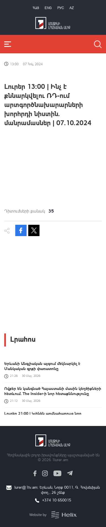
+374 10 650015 (56, 499)
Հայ (36, 8)
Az (72, 8)
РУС (60, 8)
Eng (48, 8)
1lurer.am (60, 459)
